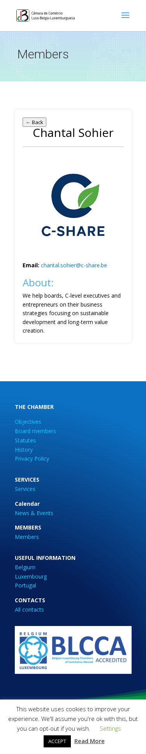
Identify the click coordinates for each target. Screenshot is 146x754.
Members (27, 536)
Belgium (25, 567)
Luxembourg (31, 576)
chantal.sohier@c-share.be (74, 265)
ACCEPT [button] (57, 741)
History (24, 449)
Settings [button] (110, 728)
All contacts (29, 609)
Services (25, 489)
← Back (34, 122)
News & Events (34, 513)
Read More (89, 741)
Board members (35, 431)
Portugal (25, 585)
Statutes (25, 440)
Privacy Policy (32, 458)
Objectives (28, 421)
